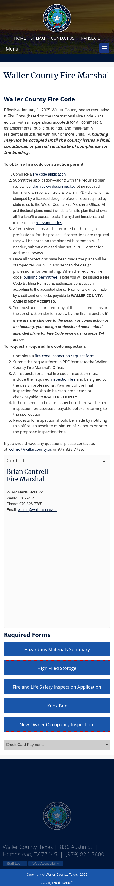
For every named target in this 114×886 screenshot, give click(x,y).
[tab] (57, 745)
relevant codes (49, 222)
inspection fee (63, 379)
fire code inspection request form (65, 355)
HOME (20, 38)
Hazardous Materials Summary (57, 649)
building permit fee (40, 277)
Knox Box (57, 706)
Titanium (61, 883)
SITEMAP (38, 38)
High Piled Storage (56, 668)
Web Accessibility (45, 863)
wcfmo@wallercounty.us (30, 449)
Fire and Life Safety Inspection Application (57, 687)
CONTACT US (62, 38)
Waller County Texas (57, 778)
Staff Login (15, 863)
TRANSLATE (89, 38)
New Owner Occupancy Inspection (57, 724)
